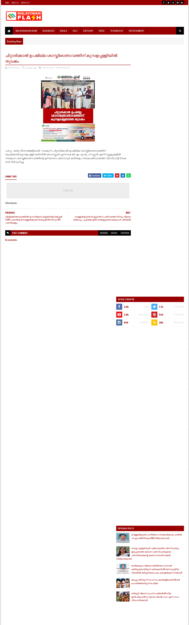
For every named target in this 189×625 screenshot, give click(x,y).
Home (7, 2)
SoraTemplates (21, 620)
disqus (107, 233)
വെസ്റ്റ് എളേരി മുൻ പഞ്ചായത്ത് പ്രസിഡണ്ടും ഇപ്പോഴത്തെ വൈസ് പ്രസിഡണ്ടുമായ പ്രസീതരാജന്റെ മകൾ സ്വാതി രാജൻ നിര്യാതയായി (155, 309)
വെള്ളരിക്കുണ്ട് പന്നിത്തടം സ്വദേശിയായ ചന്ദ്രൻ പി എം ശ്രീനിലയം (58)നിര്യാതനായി (161, 293)
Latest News (48, 67)
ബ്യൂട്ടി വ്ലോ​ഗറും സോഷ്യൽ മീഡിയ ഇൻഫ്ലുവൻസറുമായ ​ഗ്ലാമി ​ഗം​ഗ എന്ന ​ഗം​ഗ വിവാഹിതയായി (153, 358)
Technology (116, 30)
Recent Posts (143, 416)
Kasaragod (48, 30)
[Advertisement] (123, 15)
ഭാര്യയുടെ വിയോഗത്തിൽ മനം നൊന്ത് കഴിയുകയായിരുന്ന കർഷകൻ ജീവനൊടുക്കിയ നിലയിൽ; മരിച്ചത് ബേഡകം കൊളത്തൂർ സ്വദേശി (156, 327)
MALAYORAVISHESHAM (26, 30)
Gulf (75, 30)
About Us (15, 2)
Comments (170, 416)
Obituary (88, 30)
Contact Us (25, 2)
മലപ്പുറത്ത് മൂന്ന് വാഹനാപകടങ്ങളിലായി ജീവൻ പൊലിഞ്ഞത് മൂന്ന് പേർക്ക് (161, 342)
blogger (97, 233)
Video (102, 30)
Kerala (63, 30)
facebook (118, 233)
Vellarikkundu (63, 67)
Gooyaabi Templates (49, 620)
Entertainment (136, 30)
